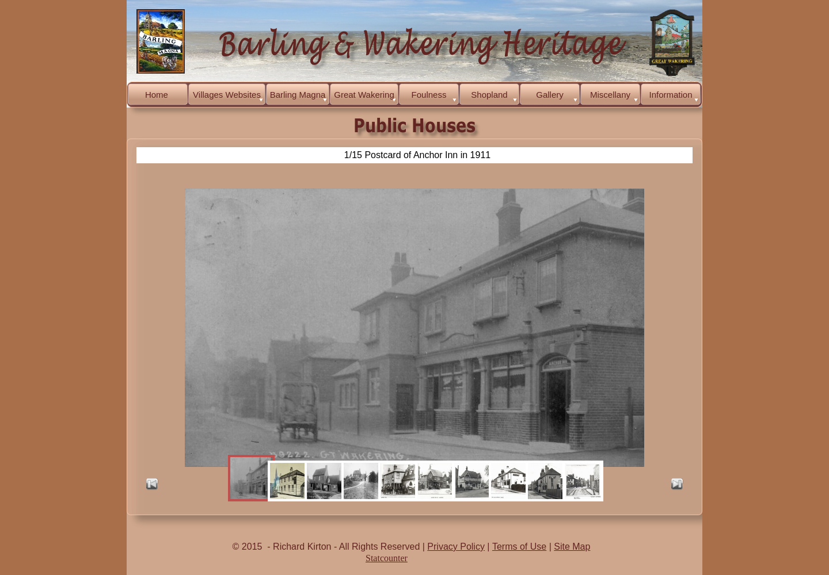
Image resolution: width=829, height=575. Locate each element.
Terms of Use (519, 546)
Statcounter (387, 558)
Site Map (572, 546)
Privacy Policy (456, 546)
